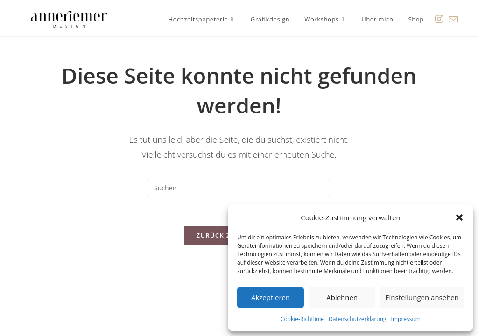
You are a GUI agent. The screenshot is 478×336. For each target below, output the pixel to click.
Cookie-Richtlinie (302, 319)
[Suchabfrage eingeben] (239, 188)
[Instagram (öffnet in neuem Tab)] (439, 18)
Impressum (406, 319)
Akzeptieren (270, 297)
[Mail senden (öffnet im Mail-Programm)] (453, 18)
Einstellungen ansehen (422, 297)
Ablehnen (342, 297)
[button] (459, 217)
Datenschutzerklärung (358, 319)
